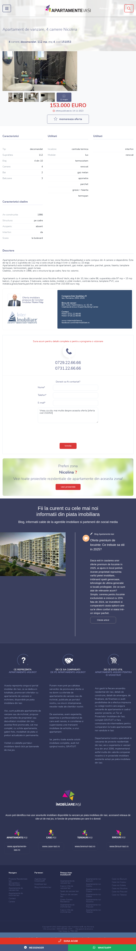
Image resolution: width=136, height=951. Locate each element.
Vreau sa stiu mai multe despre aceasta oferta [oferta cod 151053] (68, 415)
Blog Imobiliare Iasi (42, 887)
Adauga (108, 8)
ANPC (70, 929)
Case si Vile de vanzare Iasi (66, 887)
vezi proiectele (68, 487)
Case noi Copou (119, 882)
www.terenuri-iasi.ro (85, 846)
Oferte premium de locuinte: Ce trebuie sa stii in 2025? (107, 545)
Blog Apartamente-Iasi (104, 534)
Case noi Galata (119, 885)
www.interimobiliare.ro (72, 321)
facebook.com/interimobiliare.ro (76, 323)
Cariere (12, 902)
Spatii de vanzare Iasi (69, 891)
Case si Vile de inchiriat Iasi (66, 911)
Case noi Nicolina (119, 888)
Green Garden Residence (66, 901)
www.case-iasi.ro (51, 846)
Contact (12, 898)
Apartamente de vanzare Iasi (16, 889)
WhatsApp (102, 947)
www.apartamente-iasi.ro (17, 848)
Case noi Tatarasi (119, 895)
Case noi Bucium (119, 879)
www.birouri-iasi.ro (119, 846)
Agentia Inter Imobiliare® (40, 880)
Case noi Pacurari (119, 892)
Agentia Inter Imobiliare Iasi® (72, 927)
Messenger (34, 947)
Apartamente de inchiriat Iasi (16, 894)
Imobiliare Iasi (40, 884)
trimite (68, 446)
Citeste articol (103, 620)
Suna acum (68, 940)
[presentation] (68, 432)
